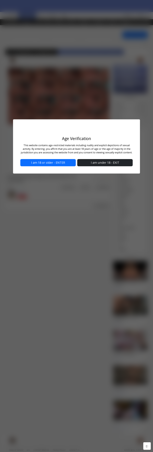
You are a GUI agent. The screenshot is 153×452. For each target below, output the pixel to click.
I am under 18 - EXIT (105, 163)
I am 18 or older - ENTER (48, 163)
